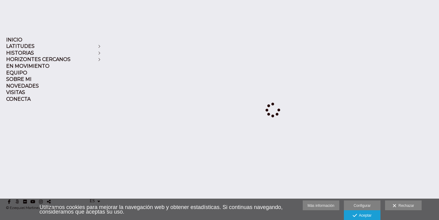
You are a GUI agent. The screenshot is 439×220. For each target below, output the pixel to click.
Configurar (362, 206)
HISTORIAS (20, 53)
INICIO (14, 40)
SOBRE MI (18, 79)
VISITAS (15, 92)
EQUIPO (16, 73)
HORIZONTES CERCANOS (38, 59)
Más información (321, 206)
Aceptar (362, 215)
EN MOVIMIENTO (27, 66)
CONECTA (18, 99)
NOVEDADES (22, 86)
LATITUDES (20, 46)
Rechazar (403, 206)
